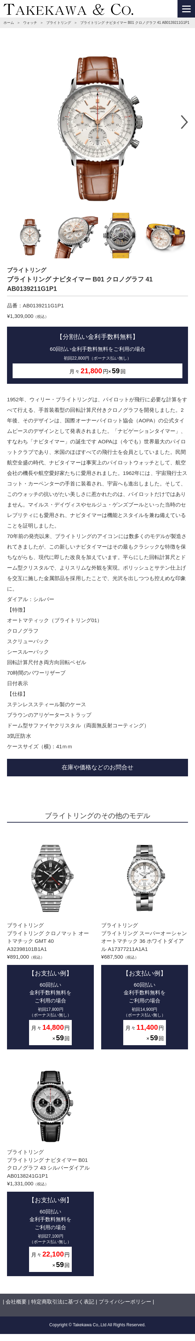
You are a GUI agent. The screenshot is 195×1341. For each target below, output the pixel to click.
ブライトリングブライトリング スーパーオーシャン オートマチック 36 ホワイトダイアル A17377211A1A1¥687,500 (144, 941)
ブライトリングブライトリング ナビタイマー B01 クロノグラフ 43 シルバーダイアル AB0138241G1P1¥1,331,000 (50, 1168)
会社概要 (16, 1302)
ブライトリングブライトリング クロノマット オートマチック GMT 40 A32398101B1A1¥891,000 (50, 941)
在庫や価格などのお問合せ (97, 767)
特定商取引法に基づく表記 (62, 1302)
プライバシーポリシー (125, 1302)
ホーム (9, 23)
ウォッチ (30, 23)
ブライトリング (58, 23)
